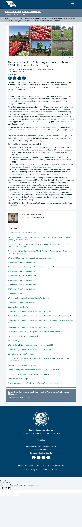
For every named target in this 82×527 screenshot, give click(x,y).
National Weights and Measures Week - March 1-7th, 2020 (30, 327)
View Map (42, 440)
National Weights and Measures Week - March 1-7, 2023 (29, 311)
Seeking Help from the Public (19, 307)
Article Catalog (13, 340)
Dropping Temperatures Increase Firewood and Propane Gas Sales (33, 370)
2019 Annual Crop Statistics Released (22, 280)
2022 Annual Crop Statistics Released (22, 302)
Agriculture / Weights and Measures (23, 11)
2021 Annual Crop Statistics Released (22, 271)
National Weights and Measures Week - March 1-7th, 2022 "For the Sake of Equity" (39, 316)
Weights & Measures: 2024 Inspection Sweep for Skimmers (30, 258)
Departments (16, 18)
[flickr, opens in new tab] (43, 457)
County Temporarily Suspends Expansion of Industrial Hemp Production (35, 332)
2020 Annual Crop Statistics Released (22, 276)
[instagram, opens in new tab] (48, 457)
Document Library (18, 205)
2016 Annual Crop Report (17, 293)
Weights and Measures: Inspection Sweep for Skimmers (29, 298)
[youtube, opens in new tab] (38, 457)
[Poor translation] (7, 488)
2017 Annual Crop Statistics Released (22, 289)
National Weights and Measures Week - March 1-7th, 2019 (30, 349)
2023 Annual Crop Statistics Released (22, 262)
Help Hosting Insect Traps (18, 379)
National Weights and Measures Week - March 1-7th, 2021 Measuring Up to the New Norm (40, 321)
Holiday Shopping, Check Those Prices (22, 365)
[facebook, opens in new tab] (33, 457)
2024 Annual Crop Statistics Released (22, 233)
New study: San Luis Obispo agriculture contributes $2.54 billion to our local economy (40, 19)
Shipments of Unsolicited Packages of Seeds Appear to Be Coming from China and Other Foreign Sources (39, 252)
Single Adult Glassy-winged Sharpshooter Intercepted (28, 374)
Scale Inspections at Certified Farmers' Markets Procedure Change (33, 383)
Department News (58, 18)
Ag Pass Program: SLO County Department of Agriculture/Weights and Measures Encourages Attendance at (39, 238)
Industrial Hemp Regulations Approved (23, 336)
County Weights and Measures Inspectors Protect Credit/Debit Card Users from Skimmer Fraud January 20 (38, 359)
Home (7, 18)
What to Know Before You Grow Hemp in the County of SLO (30, 345)
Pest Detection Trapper (21, 397)
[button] (72, 4)
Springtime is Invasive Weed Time (21, 354)
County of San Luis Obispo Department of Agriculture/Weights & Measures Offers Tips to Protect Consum (39, 245)
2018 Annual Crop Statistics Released (22, 285)
